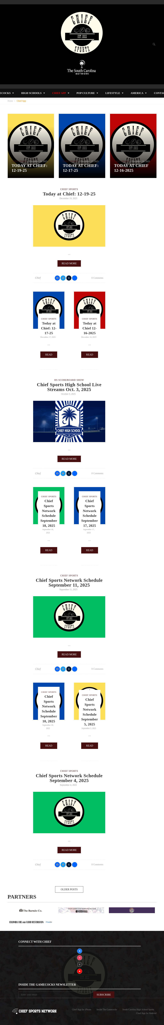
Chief (38, 277)
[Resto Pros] (30, 922)
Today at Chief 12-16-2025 (89, 328)
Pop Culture (86, 93)
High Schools (31, 93)
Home (10, 101)
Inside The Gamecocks (107, 1009)
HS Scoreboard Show (69, 380)
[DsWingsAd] (132, 910)
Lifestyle (112, 93)
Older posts (69, 889)
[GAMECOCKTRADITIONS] (81, 910)
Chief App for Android (146, 1013)
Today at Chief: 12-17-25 (49, 328)
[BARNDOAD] (30, 910)
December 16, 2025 (141, 161)
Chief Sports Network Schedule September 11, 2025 (69, 582)
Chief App (59, 93)
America (137, 93)
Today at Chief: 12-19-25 (69, 193)
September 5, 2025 (89, 728)
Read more (69, 263)
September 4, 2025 (68, 785)
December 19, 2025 (38, 161)
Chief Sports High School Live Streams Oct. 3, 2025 (69, 387)
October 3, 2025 (68, 394)
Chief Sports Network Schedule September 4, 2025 (69, 778)
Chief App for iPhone (81, 1009)
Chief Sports (19, 161)
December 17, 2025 (90, 161)
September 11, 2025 (68, 589)
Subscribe (104, 994)
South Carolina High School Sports (138, 1009)
